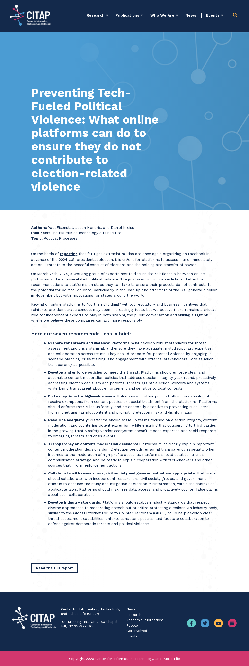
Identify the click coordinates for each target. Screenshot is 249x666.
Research (96, 15)
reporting (69, 254)
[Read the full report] (54, 568)
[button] (236, 15)
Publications (127, 15)
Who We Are (162, 15)
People (132, 625)
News (190, 15)
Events (213, 15)
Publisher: (40, 233)
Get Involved (136, 631)
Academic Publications (145, 620)
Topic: (37, 238)
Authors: (39, 227)
